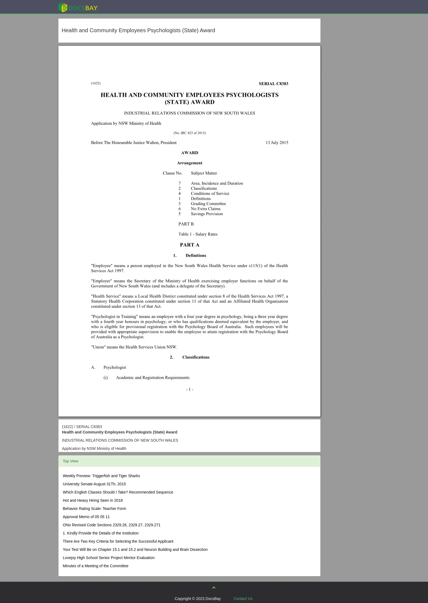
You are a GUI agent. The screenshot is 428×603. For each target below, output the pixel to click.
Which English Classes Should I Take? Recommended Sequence (118, 492)
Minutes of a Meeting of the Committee (95, 566)
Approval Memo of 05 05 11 (86, 517)
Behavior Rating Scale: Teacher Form (94, 508)
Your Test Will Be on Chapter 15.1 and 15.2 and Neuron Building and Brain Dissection (135, 549)
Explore (118, 6)
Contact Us (243, 598)
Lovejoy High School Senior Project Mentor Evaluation (108, 558)
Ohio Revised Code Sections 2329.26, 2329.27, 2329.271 (111, 525)
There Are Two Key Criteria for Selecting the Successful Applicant (118, 541)
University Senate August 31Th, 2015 (94, 484)
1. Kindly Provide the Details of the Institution (101, 533)
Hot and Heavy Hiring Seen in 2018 (93, 500)
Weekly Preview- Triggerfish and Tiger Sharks (101, 476)
